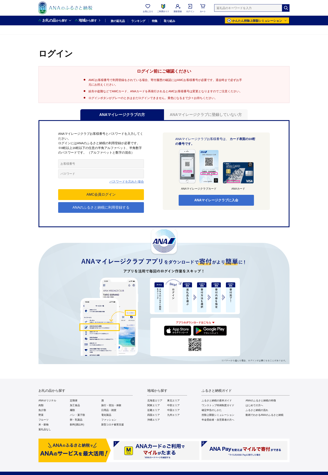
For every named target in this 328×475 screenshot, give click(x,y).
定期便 (73, 400)
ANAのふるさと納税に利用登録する (101, 207)
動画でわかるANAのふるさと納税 (264, 414)
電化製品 (106, 414)
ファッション (108, 419)
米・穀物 (43, 424)
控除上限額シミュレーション (218, 414)
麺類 (72, 410)
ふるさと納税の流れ (257, 410)
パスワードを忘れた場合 (126, 181)
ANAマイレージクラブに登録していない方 (206, 115)
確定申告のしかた (212, 410)
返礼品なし (44, 429)
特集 (155, 21)
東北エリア (173, 400)
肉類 (41, 405)
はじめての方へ (254, 405)
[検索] (286, 8)
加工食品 (75, 405)
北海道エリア (154, 400)
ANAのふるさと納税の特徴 (261, 400)
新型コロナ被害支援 (112, 424)
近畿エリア (153, 410)
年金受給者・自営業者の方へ (218, 419)
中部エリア (173, 405)
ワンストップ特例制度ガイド (218, 405)
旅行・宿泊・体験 (111, 405)
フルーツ (43, 419)
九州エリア (173, 414)
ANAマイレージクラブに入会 (216, 200)
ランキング (138, 21)
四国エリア (153, 414)
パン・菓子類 (77, 414)
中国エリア (173, 410)
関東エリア (153, 405)
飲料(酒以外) (77, 424)
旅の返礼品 (118, 21)
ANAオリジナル (47, 400)
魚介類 (42, 410)
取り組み (169, 21)
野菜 (41, 414)
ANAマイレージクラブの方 (122, 115)
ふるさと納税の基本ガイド (217, 400)
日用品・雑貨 (108, 410)
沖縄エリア (153, 419)
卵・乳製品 (76, 419)
